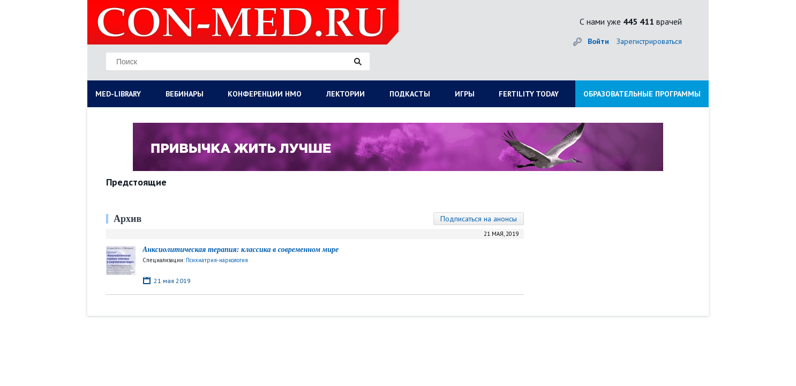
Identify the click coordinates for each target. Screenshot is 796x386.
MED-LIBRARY (118, 94)
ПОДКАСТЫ (409, 94)
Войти (598, 41)
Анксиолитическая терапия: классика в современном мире (240, 250)
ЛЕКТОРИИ (345, 94)
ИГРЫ (465, 94)
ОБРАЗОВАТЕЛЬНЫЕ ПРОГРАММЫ (642, 94)
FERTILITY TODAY (529, 94)
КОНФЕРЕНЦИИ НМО (265, 94)
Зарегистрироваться (649, 41)
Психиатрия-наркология (217, 260)
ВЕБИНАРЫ (185, 94)
